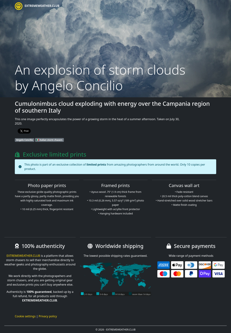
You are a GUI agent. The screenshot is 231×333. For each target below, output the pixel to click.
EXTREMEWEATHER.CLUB (37, 6)
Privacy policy (48, 316)
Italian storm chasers (49, 139)
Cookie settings (25, 316)
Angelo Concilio (24, 139)
